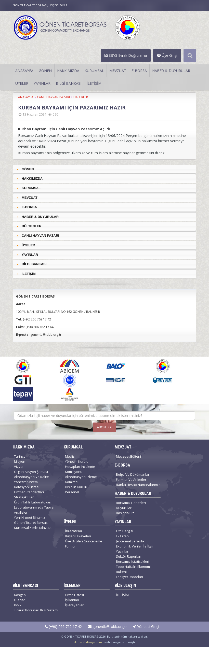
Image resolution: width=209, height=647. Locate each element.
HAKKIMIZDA (68, 70)
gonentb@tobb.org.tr (107, 626)
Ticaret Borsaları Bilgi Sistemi (36, 610)
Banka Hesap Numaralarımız (138, 484)
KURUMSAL (94, 70)
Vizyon (19, 466)
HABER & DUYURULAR (171, 70)
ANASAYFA (24, 70)
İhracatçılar (73, 531)
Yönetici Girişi (146, 626)
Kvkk (17, 605)
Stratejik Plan (24, 497)
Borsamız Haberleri (131, 502)
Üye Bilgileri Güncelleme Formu (83, 543)
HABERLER (80, 97)
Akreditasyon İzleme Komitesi (81, 479)
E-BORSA (139, 70)
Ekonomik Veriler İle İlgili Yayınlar (134, 549)
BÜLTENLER (32, 226)
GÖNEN (45, 70)
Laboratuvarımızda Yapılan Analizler (35, 510)
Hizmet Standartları (29, 492)
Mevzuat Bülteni (128, 456)
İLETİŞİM (94, 83)
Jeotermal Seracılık (130, 541)
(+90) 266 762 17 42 (63, 626)
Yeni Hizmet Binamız (29, 517)
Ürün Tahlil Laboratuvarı (32, 502)
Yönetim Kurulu (76, 461)
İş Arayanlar (74, 605)
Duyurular (124, 507)
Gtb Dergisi (124, 531)
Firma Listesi (74, 595)
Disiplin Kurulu (76, 487)
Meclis (70, 456)
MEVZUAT (117, 70)
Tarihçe (19, 456)
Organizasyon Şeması (31, 471)
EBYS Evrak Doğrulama (125, 55)
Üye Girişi (167, 55)
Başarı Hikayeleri (78, 536)
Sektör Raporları (128, 556)
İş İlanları (72, 600)
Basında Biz (125, 513)
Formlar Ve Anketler (131, 479)
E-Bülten (122, 536)
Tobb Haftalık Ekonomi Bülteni (133, 569)
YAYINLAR (42, 83)
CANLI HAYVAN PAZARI (53, 97)
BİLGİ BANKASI (68, 83)
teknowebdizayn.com (87, 642)
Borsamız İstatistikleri (132, 561)
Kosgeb (20, 595)
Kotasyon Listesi (26, 487)
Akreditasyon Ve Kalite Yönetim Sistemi (31, 479)
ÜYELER (21, 83)
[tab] (104, 169)
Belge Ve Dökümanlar (132, 474)
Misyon (19, 461)
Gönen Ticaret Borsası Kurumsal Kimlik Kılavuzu (33, 525)
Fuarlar (19, 600)
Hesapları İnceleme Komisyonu (80, 469)
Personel (72, 492)
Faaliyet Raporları (129, 576)
